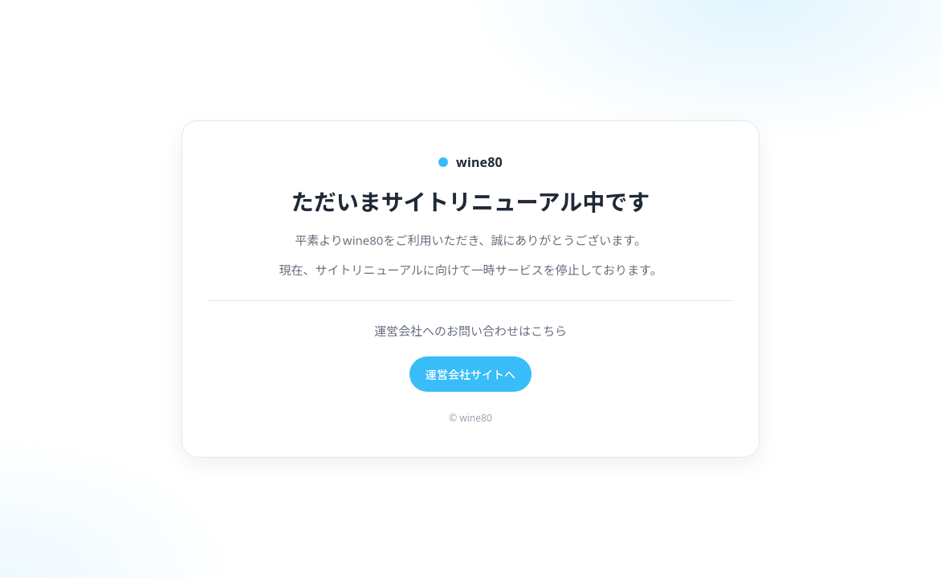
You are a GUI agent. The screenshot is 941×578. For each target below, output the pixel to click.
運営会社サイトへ (470, 374)
